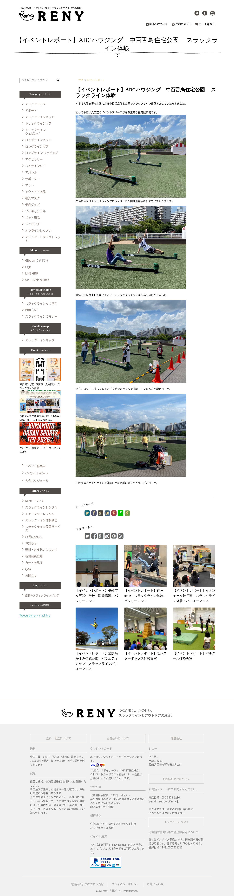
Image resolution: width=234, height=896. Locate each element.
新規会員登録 (34, 556)
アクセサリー (34, 159)
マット (29, 185)
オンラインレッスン (38, 230)
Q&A (28, 569)
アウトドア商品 (35, 191)
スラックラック (35, 104)
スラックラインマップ (39, 340)
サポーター (32, 178)
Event (40, 350)
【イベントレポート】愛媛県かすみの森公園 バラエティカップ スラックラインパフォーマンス (97, 661)
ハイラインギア (35, 165)
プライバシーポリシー (125, 884)
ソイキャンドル (35, 211)
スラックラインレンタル (41, 507)
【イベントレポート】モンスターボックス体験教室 (145, 655)
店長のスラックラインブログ (42, 595)
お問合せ (31, 575)
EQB (28, 267)
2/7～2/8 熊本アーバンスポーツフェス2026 (40, 448)
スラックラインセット (39, 117)
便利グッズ (32, 204)
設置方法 (31, 309)
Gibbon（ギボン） (37, 260)
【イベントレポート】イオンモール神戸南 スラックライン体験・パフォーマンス (194, 596)
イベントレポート (37, 473)
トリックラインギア (38, 123)
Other (40, 491)
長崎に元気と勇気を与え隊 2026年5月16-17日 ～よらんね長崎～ (40, 416)
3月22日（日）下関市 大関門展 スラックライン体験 (40, 384)
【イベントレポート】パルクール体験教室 (194, 655)
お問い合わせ (155, 884)
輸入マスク (32, 198)
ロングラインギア (37, 146)
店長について (34, 536)
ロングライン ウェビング (41, 152)
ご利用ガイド (183, 24)
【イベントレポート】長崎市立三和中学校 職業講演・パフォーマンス (97, 596)
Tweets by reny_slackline (35, 615)
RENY (113, 890)
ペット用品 (32, 217)
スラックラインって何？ (41, 303)
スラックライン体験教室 (41, 520)
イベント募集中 (35, 466)
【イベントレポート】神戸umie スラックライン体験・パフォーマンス (145, 596)
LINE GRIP (32, 273)
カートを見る (207, 24)
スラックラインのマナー (41, 316)
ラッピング (32, 224)
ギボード (31, 110)
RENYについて (158, 24)
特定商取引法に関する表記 (87, 884)
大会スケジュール (37, 480)
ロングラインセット (38, 140)
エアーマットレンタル (39, 513)
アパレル (31, 172)
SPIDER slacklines (37, 279)
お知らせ (31, 543)
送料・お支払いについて (41, 549)
